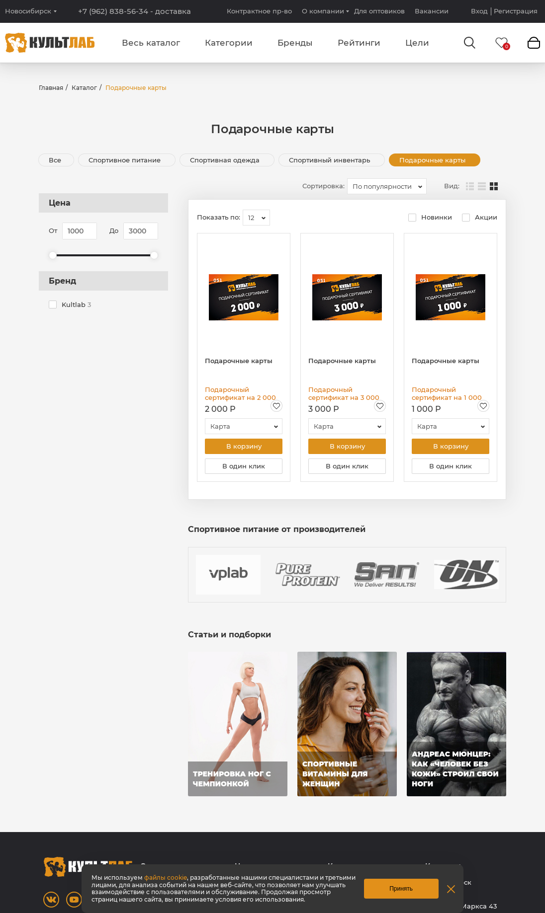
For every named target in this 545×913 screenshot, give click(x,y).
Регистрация (516, 11)
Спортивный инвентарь (330, 160)
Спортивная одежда (226, 160)
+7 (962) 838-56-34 (134, 11)
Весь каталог (151, 43)
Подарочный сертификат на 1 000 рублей (447, 393)
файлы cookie (165, 877)
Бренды (295, 43)
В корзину (244, 447)
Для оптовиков (379, 11)
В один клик (243, 467)
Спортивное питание (126, 160)
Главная (51, 87)
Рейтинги (359, 43)
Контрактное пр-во (259, 11)
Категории (229, 43)
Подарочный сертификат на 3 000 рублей (343, 393)
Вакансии (432, 11)
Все (55, 160)
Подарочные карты (433, 160)
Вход (479, 11)
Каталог (84, 87)
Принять (401, 888)
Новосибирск (28, 11)
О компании (323, 11)
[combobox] (387, 186)
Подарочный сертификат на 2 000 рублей (240, 393)
